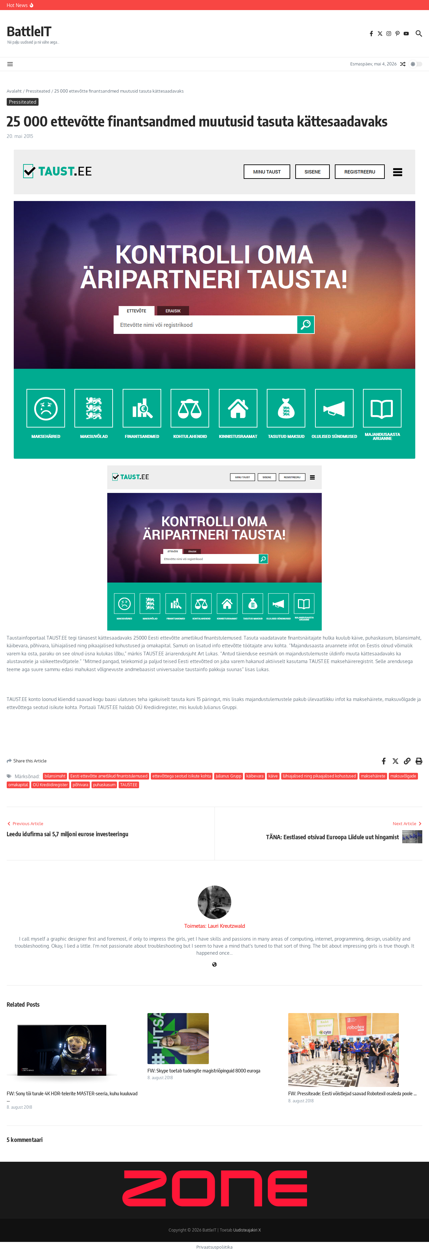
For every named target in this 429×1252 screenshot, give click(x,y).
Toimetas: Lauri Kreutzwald (214, 926)
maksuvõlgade (403, 776)
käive (273, 776)
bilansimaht (55, 776)
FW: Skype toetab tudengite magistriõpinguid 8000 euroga (203, 1070)
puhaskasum (104, 784)
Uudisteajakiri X (247, 1230)
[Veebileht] (214, 965)
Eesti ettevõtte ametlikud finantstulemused (108, 776)
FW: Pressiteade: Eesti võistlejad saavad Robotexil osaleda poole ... (352, 1093)
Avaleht (14, 91)
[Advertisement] (129, 733)
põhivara (80, 784)
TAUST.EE (128, 784)
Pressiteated (38, 91)
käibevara (254, 776)
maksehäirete (373, 776)
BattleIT (29, 30)
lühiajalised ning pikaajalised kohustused (319, 776)
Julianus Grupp (228, 776)
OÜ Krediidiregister (50, 784)
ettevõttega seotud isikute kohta (181, 776)
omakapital (18, 784)
